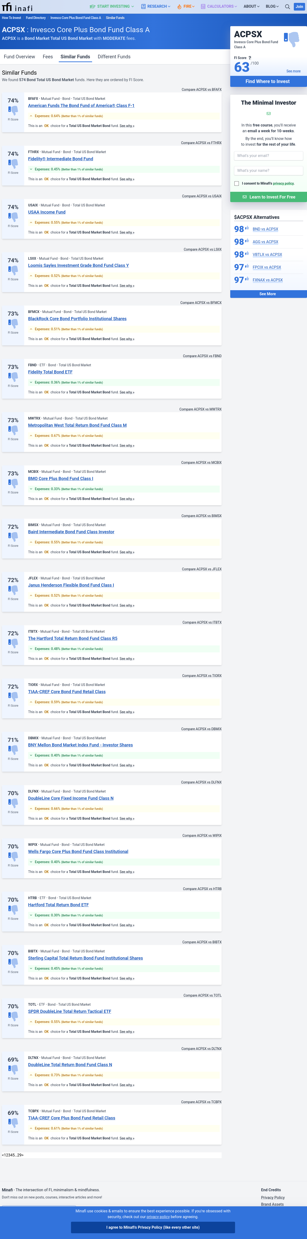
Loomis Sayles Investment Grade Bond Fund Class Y (78, 265)
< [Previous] (3, 1155)
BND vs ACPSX (265, 229)
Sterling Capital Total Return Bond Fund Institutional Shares (85, 958)
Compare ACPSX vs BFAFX (202, 89)
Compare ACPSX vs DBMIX (201, 729)
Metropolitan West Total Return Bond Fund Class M (77, 425)
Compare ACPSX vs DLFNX (201, 782)
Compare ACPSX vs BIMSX (202, 516)
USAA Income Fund (46, 212)
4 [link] (11, 1155)
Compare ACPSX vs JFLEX (202, 569)
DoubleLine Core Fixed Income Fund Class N (70, 798)
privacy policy (283, 183)
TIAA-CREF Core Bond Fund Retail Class (67, 691)
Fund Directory (36, 18)
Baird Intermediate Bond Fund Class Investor (71, 531)
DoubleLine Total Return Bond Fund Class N (70, 1064)
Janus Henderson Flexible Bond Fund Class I (71, 585)
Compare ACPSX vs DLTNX (202, 1049)
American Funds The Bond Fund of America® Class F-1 (81, 105)
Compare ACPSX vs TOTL (202, 995)
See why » (127, 126)
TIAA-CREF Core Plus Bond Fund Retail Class (71, 1117)
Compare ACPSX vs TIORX (202, 676)
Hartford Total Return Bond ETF (58, 904)
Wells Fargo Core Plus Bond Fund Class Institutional (78, 851)
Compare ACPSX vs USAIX (202, 196)
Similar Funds (75, 57)
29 (19, 1155)
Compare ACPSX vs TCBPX (201, 1102)
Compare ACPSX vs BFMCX (201, 303)
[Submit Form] (268, 197)
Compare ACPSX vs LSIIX (203, 249)
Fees (48, 57)
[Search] (288, 7)
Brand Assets (272, 1204)
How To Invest (11, 18)
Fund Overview (19, 57)
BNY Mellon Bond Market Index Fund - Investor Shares (80, 744)
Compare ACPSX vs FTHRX (201, 143)
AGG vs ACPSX (265, 242)
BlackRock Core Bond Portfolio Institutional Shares (77, 318)
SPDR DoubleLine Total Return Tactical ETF (69, 1011)
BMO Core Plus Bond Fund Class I (60, 478)
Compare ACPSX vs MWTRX (200, 409)
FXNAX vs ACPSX (268, 280)
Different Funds (114, 57)
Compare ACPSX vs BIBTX (202, 942)
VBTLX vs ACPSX (267, 254)
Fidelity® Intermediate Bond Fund (60, 158)
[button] (114, 7)
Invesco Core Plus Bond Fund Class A (76, 18)
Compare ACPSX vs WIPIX (202, 835)
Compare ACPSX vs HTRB (202, 889)
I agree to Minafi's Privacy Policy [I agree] (153, 1227)
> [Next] (23, 1155)
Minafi (7, 1190)
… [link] (16, 1155)
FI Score (13, 119)
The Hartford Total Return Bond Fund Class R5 (72, 638)
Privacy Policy (273, 1197)
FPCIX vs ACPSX (267, 267)
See (294, 71)
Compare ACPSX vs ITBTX (202, 622)
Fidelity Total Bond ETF (50, 371)
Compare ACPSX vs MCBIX (201, 462)
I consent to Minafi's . (268, 183)
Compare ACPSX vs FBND (202, 356)
